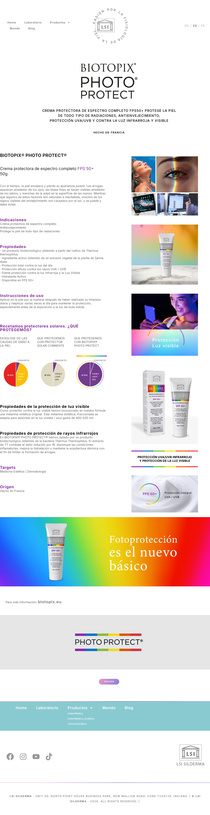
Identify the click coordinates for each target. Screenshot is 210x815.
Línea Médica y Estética (81, 718)
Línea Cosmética (77, 723)
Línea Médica (75, 713)
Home (11, 22)
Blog (31, 28)
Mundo (15, 28)
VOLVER (109, 681)
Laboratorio (33, 22)
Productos (60, 23)
